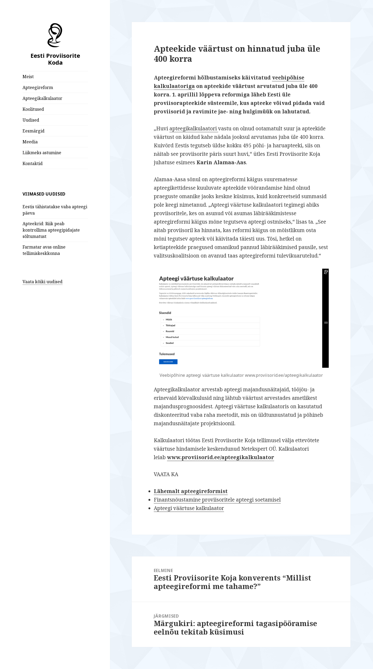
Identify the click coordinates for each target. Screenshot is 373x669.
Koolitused (33, 109)
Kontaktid (33, 163)
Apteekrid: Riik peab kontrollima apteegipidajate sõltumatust (51, 230)
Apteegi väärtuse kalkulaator (189, 508)
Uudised (31, 120)
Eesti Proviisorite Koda (55, 58)
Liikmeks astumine (42, 153)
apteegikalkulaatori (193, 128)
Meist (28, 76)
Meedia (30, 142)
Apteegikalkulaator (42, 98)
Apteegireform (38, 87)
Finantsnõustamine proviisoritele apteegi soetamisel (217, 499)
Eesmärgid (34, 131)
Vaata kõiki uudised (43, 282)
